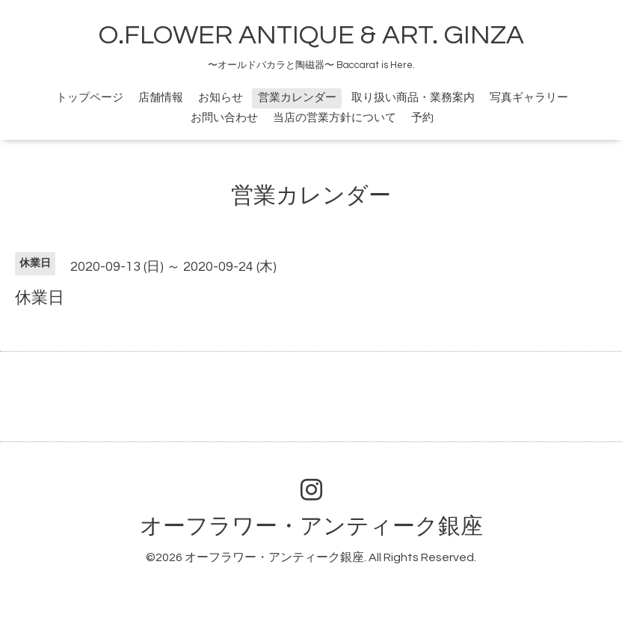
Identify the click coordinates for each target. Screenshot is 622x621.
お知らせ (220, 97)
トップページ (89, 97)
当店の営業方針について (334, 117)
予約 (422, 117)
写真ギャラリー (529, 97)
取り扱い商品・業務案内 (413, 97)
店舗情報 (160, 97)
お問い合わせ (224, 117)
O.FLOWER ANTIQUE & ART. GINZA (311, 35)
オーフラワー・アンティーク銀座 (311, 526)
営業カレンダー (297, 97)
